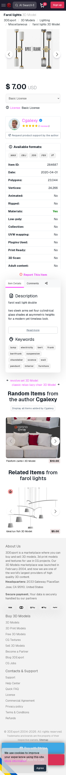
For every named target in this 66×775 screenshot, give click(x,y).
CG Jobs (10, 663)
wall (43, 359)
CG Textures (13, 640)
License (10, 695)
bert (40, 347)
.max (13, 155)
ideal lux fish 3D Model (19, 531)
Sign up (57, 5)
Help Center (12, 683)
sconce (32, 359)
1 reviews (44, 126)
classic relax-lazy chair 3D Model (34, 385)
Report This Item (35, 275)
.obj (23, 155)
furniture (43, 366)
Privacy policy (14, 706)
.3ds (33, 155)
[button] (55, 441)
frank (50, 347)
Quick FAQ (12, 689)
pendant (15, 366)
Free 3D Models (15, 634)
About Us (13, 546)
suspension (33, 353)
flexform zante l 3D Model (20, 461)
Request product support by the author (33, 135)
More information (15, 761)
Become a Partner (17, 651)
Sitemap (43, 740)
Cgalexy (30, 120)
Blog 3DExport (14, 657)
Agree (40, 768)
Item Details (14, 283)
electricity (27, 347)
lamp (13, 347)
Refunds (10, 718)
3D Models (12, 622)
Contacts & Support (21, 671)
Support (10, 677)
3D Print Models (15, 628)
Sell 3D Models (15, 646)
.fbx (43, 155)
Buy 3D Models (17, 616)
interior (29, 366)
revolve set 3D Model (24, 380)
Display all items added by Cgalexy (33, 408)
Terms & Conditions (17, 712)
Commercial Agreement (20, 701)
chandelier (16, 359)
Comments (33, 283)
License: (15, 108)
